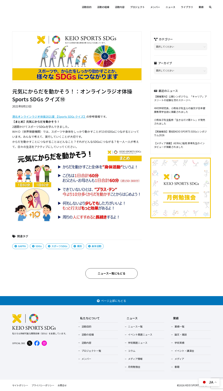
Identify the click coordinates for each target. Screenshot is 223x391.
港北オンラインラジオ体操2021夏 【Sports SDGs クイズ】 (49, 116)
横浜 (78, 246)
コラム (131, 350)
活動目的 (86, 7)
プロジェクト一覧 (90, 350)
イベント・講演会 (183, 350)
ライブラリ (187, 7)
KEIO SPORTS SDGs (40, 7)
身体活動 (94, 246)
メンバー (155, 7)
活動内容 (120, 7)
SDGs (37, 246)
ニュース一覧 (134, 326)
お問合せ (65, 385)
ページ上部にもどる (111, 301)
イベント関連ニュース (139, 334)
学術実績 (178, 342)
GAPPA (20, 246)
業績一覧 (178, 326)
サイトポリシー (20, 385)
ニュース (170, 7)
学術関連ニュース (137, 342)
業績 (201, 7)
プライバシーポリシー (45, 385)
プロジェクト (137, 7)
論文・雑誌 (180, 334)
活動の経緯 (103, 7)
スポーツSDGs (57, 246)
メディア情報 (134, 358)
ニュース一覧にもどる (111, 273)
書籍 (176, 367)
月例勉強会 (133, 367)
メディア (178, 358)
